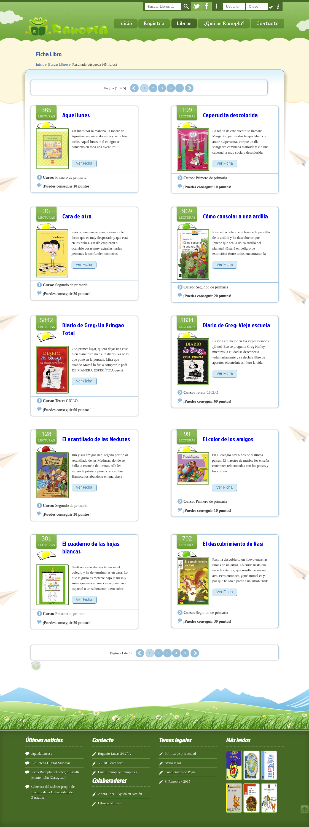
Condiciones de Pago (180, 772)
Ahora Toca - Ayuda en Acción (120, 794)
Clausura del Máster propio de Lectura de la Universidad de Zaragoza (53, 792)
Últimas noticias (43, 739)
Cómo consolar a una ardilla (235, 216)
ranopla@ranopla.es (122, 772)
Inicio (125, 23)
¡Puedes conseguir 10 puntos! (67, 186)
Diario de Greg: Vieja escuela (236, 325)
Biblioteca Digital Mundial (50, 763)
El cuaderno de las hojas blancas (90, 547)
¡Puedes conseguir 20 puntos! (67, 293)
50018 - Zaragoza (110, 763)
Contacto (267, 23)
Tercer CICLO (66, 400)
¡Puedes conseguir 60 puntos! (67, 410)
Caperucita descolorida (230, 115)
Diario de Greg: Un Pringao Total (93, 329)
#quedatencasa (41, 753)
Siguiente (189, 88)
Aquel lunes (76, 115)
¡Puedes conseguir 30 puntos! (67, 514)
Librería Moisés (109, 803)
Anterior (134, 88)
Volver (35, 663)
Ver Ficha (84, 163)
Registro (154, 23)
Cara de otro (77, 216)
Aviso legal (173, 763)
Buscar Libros (58, 64)
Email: (103, 772)
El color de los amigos (228, 439)
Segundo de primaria (71, 285)
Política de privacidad (180, 753)
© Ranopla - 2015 (177, 781)
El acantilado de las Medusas (96, 439)
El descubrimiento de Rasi (233, 543)
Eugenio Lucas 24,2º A (114, 753)
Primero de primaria (70, 177)
